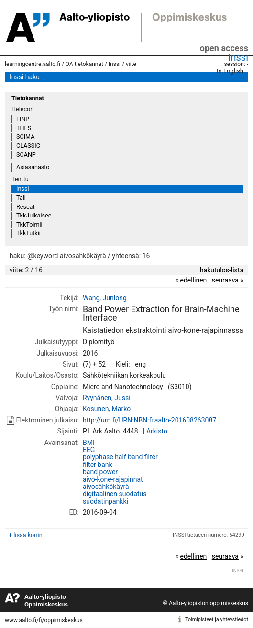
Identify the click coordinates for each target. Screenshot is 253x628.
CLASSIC (28, 145)
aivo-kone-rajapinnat (113, 479)
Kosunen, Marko (107, 408)
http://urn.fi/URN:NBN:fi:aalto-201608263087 (149, 420)
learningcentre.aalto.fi (32, 64)
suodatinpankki (105, 501)
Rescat (25, 206)
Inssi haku (25, 77)
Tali (21, 197)
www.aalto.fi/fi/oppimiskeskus (44, 620)
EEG (89, 450)
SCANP (26, 154)
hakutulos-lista (221, 270)
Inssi (238, 57)
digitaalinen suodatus (115, 494)
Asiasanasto (32, 167)
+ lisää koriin (26, 535)
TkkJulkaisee (33, 215)
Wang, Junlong (105, 298)
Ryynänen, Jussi (107, 397)
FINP (22, 118)
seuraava (225, 280)
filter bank (97, 464)
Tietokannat (27, 98)
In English (230, 71)
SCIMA (25, 136)
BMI (89, 442)
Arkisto (156, 431)
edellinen (193, 280)
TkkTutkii (28, 233)
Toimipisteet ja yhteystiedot (216, 620)
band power (100, 472)
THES (23, 127)
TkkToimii (29, 224)
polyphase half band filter (120, 457)
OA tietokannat (84, 64)
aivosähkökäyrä (106, 486)
